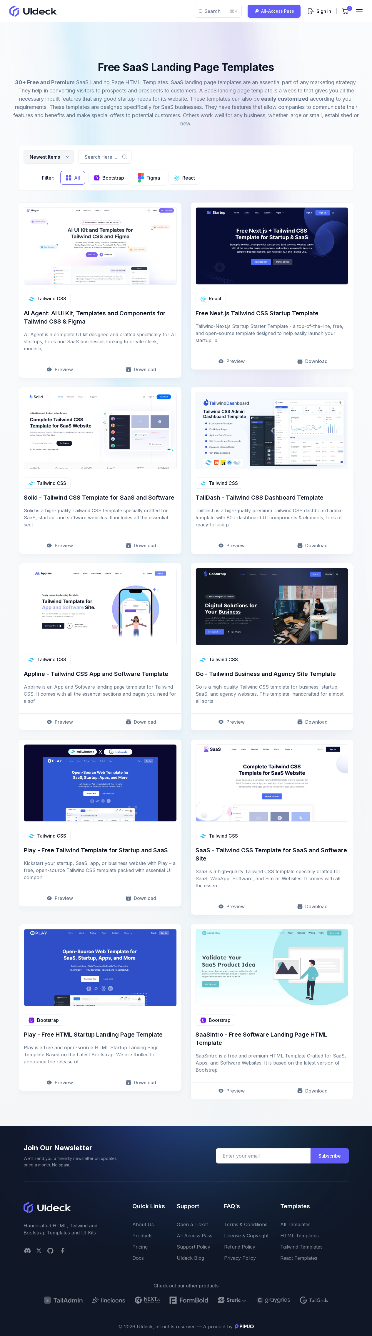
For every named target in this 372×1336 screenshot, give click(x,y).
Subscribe (329, 1156)
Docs (138, 1258)
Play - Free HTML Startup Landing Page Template (93, 1034)
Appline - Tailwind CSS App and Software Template (96, 673)
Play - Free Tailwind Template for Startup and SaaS (96, 850)
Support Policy (193, 1247)
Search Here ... (101, 157)
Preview (59, 369)
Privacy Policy (240, 1258)
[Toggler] (359, 11)
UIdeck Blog (190, 1258)
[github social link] (50, 1250)
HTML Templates (299, 1236)
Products (142, 1236)
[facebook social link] (62, 1250)
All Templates (295, 1224)
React (210, 298)
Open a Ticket (192, 1224)
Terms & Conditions (245, 1224)
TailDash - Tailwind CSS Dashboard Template (259, 497)
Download (141, 369)
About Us (143, 1224)
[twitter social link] (38, 1250)
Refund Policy (239, 1247)
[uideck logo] (33, 11)
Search (218, 11)
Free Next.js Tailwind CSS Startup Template (257, 313)
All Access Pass (194, 1236)
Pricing (140, 1247)
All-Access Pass (274, 11)
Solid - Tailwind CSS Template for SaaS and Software (99, 497)
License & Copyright (246, 1236)
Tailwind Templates (301, 1247)
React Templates (298, 1258)
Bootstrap (43, 1020)
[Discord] (27, 1250)
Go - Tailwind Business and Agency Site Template (266, 673)
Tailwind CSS (47, 298)
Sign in (319, 11)
